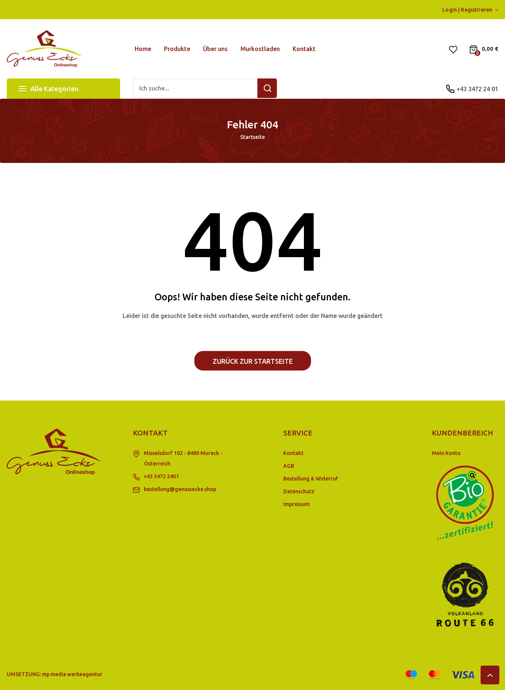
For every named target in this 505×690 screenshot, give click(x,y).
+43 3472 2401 (161, 476)
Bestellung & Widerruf (310, 479)
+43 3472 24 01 (477, 89)
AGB (288, 466)
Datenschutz (298, 491)
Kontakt (293, 453)
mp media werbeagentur (72, 674)
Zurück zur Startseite (253, 361)
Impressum (296, 504)
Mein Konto (446, 453)
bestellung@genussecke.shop (180, 489)
